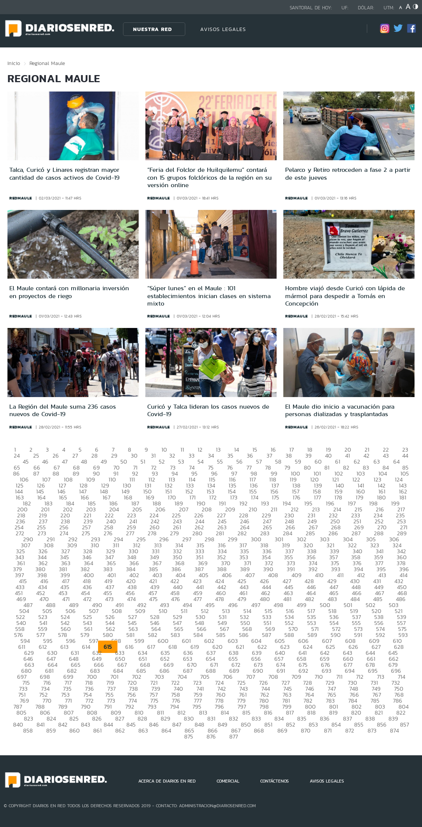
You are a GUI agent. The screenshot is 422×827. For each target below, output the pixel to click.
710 (319, 677)
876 (211, 736)
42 (366, 455)
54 (201, 461)
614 (86, 647)
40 (328, 455)
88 (56, 473)
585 (221, 635)
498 (278, 605)
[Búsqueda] (350, 28)
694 (350, 671)
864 (166, 730)
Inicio (13, 63)
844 (108, 724)
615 (108, 646)
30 (134, 455)
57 (259, 461)
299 (232, 539)
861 (97, 730)
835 (301, 718)
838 (370, 718)
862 (120, 730)
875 (188, 736)
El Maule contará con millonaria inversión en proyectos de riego (69, 292)
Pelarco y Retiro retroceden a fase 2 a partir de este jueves (347, 173)
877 (233, 736)
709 (296, 677)
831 (211, 718)
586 (244, 635)
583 (175, 635)
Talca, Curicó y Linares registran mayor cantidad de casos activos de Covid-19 (64, 173)
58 (278, 461)
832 (233, 718)
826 (97, 718)
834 (279, 718)
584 (198, 635)
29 (114, 455)
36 (250, 455)
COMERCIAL (228, 781)
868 (259, 730)
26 (56, 455)
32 (172, 455)
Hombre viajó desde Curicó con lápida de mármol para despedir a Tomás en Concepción (345, 296)
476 (175, 599)
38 (289, 455)
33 (192, 455)
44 (405, 455)
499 (301, 605)
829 (165, 718)
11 (182, 449)
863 (143, 730)
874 (394, 730)
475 (153, 599)
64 (396, 461)
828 (142, 718)
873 (372, 730)
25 (36, 455)
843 (85, 724)
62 (357, 461)
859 (51, 730)
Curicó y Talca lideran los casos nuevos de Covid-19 (208, 410)
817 (290, 712)
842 (62, 724)
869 (282, 730)
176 (296, 497)
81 (327, 467)
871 (328, 730)
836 (325, 718)
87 (36, 473)
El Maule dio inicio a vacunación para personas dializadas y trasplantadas (339, 410)
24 (17, 455)
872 (349, 730)
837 (347, 718)
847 (176, 724)
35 (230, 455)
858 (28, 730)
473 (109, 599)
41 (347, 455)
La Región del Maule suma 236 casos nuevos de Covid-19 (62, 410)
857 (404, 724)
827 (119, 718)
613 (64, 647)
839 (393, 718)
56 (239, 461)
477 (197, 599)
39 (308, 455)
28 (94, 455)
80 (307, 467)
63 (377, 461)
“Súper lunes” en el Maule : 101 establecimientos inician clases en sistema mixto (209, 296)
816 (268, 712)
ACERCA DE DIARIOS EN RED (167, 781)
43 (386, 455)
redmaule (20, 198)
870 (306, 730)
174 (254, 497)
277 (130, 533)
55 (220, 461)
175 (275, 497)
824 (51, 718)
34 (211, 455)
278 (152, 533)
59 (298, 461)
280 (197, 533)
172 (213, 497)
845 (131, 724)
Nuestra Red (152, 29)
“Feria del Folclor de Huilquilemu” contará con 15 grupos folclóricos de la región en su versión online (209, 177)
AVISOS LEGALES (223, 29)
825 (74, 718)
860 (74, 730)
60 (318, 461)
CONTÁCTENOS (274, 781)
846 (154, 724)
